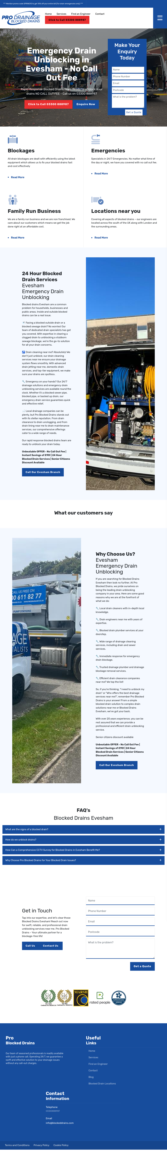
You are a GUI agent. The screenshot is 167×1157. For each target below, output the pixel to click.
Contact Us (53, 953)
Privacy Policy (41, 1152)
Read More (19, 179)
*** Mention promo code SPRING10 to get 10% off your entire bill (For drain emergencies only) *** (43, 4)
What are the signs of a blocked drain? (83, 836)
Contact (99, 13)
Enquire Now (86, 104)
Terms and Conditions (17, 1152)
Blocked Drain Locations (101, 1090)
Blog (90, 1084)
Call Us (31, 953)
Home (48, 13)
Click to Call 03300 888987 (67, 19)
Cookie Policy (60, 1152)
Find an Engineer (80, 13)
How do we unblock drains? (83, 847)
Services (61, 13)
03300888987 (53, 1118)
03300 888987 (86, 93)
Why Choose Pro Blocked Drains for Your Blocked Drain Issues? (83, 867)
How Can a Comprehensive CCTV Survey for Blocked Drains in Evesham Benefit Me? (83, 857)
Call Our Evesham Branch (45, 480)
